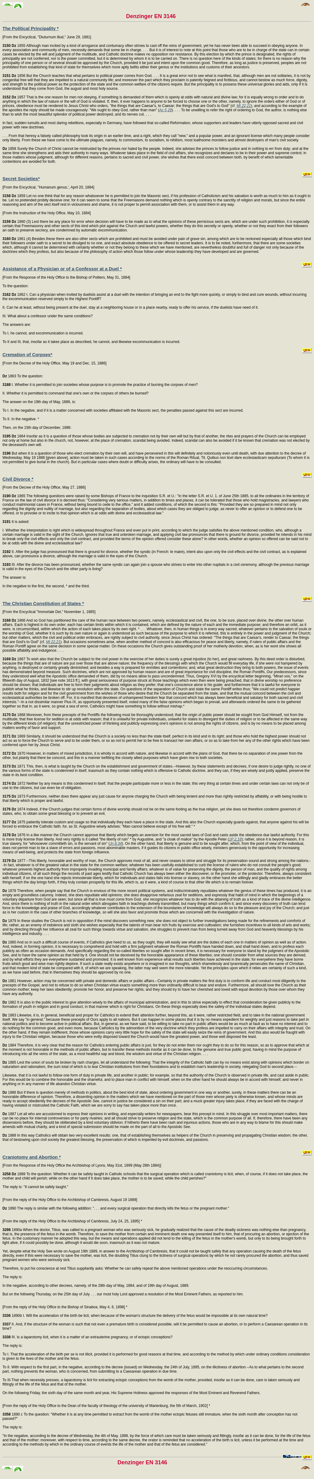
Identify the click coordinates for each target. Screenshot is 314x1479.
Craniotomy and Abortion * (31, 1157)
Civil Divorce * (17, 479)
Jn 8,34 (116, 843)
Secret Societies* (21, 178)
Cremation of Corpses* (27, 354)
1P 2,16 (235, 839)
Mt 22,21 (244, 106)
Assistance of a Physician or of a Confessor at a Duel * (62, 268)
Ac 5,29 (165, 110)
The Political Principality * (30, 28)
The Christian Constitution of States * (43, 603)
